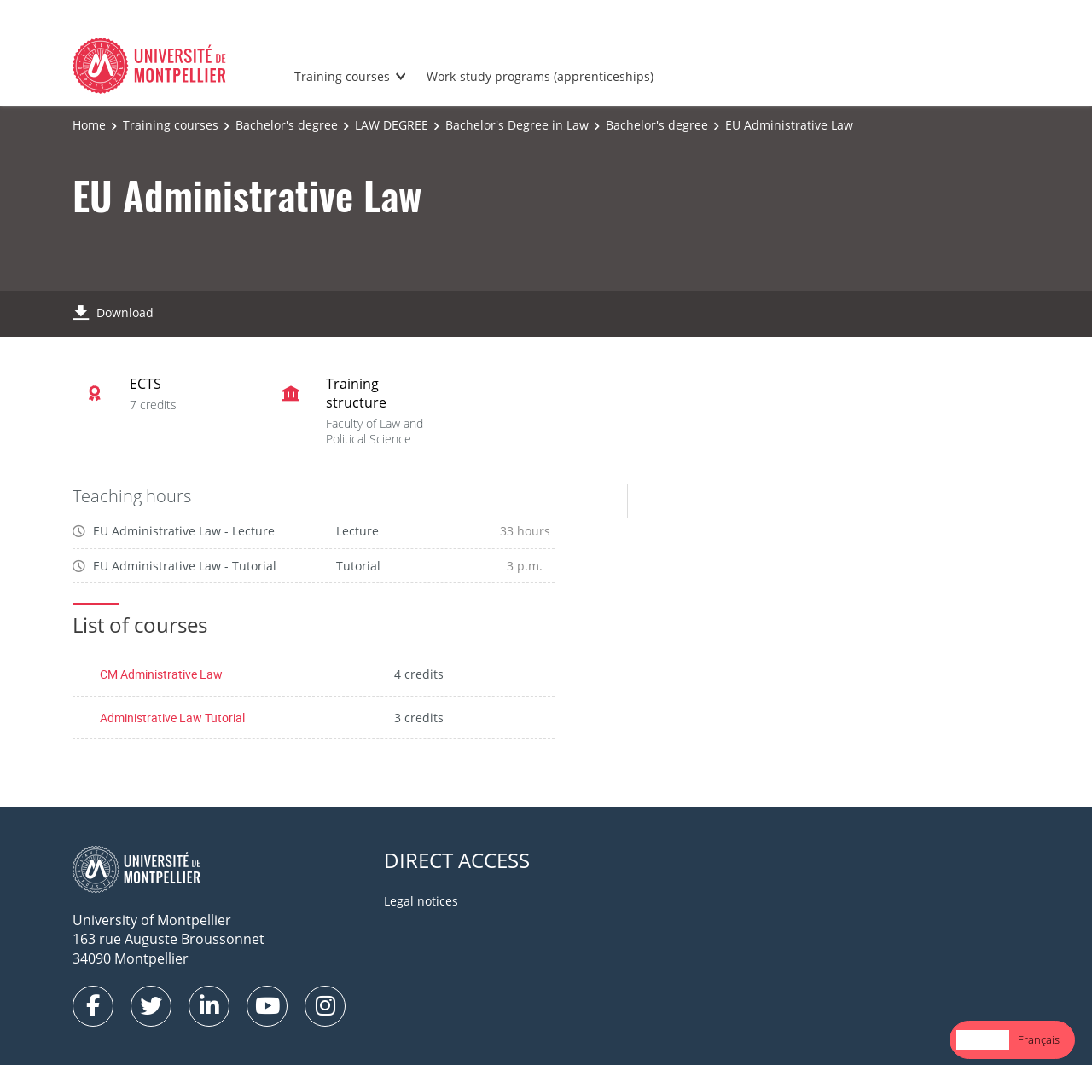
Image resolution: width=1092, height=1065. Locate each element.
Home (89, 125)
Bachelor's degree (286, 125)
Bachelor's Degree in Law (517, 125)
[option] (1038, 1040)
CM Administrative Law (161, 674)
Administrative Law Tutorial (172, 717)
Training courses (342, 76)
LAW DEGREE (391, 125)
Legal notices (421, 901)
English (983, 1039)
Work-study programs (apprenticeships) (540, 76)
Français (1039, 1039)
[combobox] (982, 1040)
